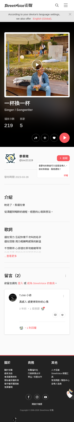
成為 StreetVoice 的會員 (41, 283)
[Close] (70, 14)
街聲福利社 (33, 370)
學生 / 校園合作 (35, 377)
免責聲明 (8, 387)
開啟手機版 (37, 404)
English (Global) (42, 18)
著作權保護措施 (11, 384)
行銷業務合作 (34, 373)
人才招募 (55, 370)
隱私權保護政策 (11, 380)
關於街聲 (8, 370)
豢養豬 (24, 156)
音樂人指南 (56, 384)
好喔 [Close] (66, 175)
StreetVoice (18, 5)
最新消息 (8, 373)
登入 (20, 283)
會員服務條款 (10, 377)
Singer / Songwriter (18, 110)
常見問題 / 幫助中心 (60, 380)
